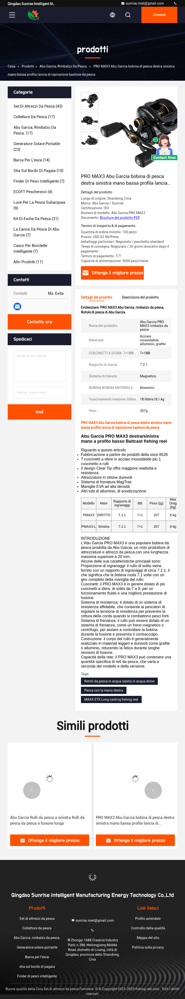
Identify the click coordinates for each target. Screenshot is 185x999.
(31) (36, 218)
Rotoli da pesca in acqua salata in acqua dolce (119, 681)
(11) (28, 262)
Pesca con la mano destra (103, 690)
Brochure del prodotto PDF (120, 218)
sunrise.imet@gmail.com (142, 3)
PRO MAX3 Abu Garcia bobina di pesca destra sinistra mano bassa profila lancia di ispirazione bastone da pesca (135, 820)
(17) (34, 117)
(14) (31, 160)
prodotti (28, 66)
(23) (36, 146)
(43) (37, 106)
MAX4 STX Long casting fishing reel (111, 699)
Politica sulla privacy (148, 947)
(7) (38, 181)
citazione (159, 15)
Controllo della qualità (148, 928)
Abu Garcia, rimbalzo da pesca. (64, 66)
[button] (31, 790)
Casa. (12, 66)
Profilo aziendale (148, 918)
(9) (39, 205)
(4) (32, 192)
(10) (38, 170)
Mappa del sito (148, 938)
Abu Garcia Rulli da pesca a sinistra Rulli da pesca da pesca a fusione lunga (47, 820)
